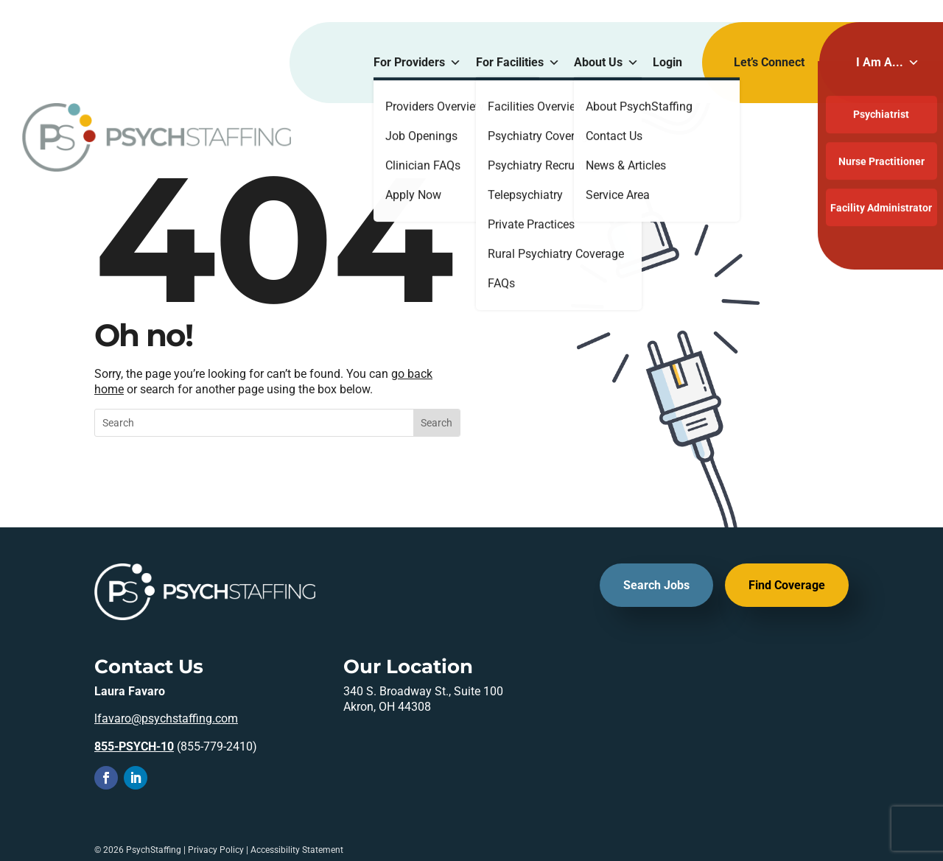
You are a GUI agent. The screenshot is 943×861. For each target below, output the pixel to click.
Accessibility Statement (296, 850)
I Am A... (887, 62)
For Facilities (518, 62)
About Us (606, 62)
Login (667, 62)
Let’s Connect (769, 62)
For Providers (417, 62)
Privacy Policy (216, 850)
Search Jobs (656, 585)
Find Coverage (787, 585)
